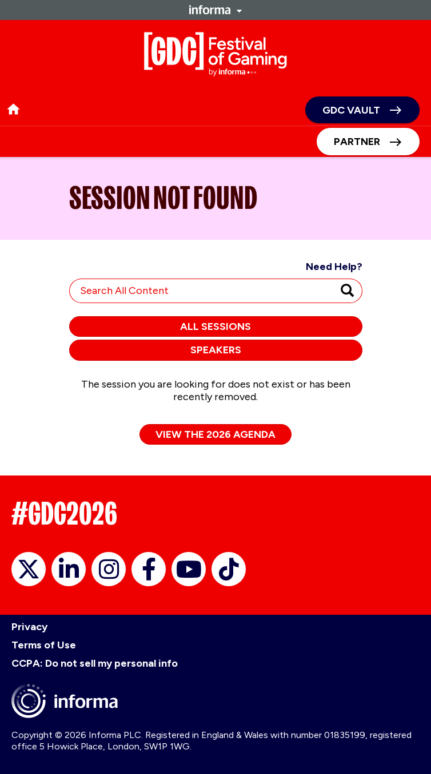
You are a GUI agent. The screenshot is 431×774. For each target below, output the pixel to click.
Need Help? (334, 266)
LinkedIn (68, 569)
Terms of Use (43, 645)
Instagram (108, 569)
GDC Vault (351, 110)
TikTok (228, 569)
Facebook (148, 569)
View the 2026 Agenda (215, 434)
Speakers (215, 350)
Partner (357, 141)
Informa (215, 9)
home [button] (13, 109)
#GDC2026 (64, 513)
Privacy (29, 626)
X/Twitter (28, 569)
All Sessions (215, 326)
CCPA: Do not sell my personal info (94, 663)
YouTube (188, 569)
